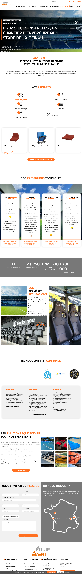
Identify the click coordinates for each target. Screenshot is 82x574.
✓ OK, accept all (51, 572)
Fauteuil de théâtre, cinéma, (11, 567)
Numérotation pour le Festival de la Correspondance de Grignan (48, 570)
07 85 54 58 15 (64, 6)
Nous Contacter (75, 6)
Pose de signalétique (29, 566)
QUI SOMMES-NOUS (21, 470)
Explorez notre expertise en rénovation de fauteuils (51, 243)
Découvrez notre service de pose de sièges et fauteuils (10, 243)
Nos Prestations (31, 559)
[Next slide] (11, 152)
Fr (78, 1)
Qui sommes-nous (54, 6)
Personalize (60, 572)
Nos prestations (32, 6)
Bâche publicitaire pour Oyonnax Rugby (49, 564)
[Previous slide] (6, 152)
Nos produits (21, 6)
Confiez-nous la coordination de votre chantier (72, 243)
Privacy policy (67, 572)
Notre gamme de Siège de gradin (41, 159)
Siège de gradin (10, 563)
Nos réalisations (44, 6)
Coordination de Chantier (31, 569)
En (80, 1)
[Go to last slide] (3, 374)
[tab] (76, 23)
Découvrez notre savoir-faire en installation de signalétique (31, 243)
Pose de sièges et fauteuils (31, 563)
